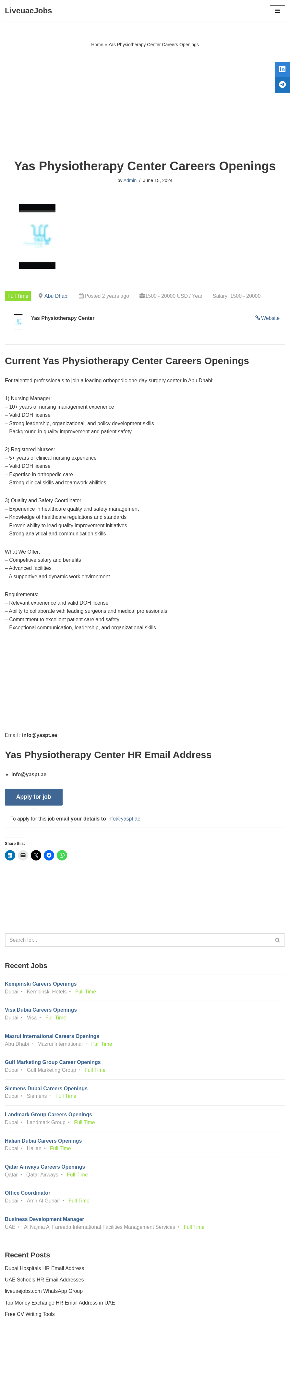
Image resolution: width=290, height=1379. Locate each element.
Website (270, 318)
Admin (130, 180)
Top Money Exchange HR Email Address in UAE (60, 1307)
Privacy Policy (22, 1356)
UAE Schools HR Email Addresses (44, 1284)
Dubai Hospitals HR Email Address (45, 1272)
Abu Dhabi (57, 296)
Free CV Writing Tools (30, 1318)
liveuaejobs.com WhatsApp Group (44, 1295)
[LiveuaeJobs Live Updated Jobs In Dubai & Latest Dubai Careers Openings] (28, 11)
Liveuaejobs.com (120, 1369)
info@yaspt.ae (124, 820)
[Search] (138, 942)
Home (97, 44)
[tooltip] (281, 70)
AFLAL (181, 1369)
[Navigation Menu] (277, 10)
